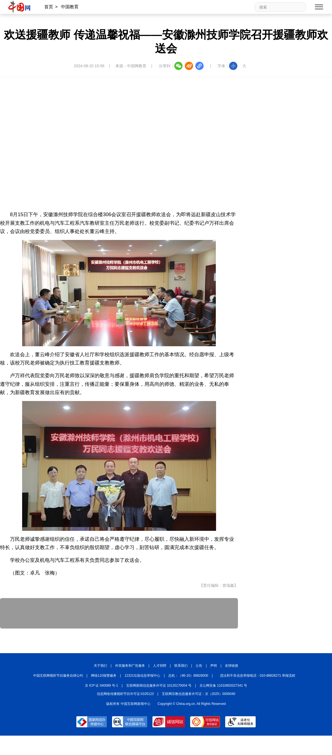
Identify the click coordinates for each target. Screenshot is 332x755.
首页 (48, 6)
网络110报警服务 (103, 676)
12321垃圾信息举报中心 (142, 676)
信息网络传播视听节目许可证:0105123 (125, 694)
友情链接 (231, 666)
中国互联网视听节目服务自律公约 (58, 676)
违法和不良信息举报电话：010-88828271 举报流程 (257, 676)
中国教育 (70, 6)
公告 (199, 666)
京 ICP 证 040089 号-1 (101, 685)
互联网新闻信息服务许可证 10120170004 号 (158, 685)
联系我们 (181, 666)
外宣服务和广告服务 (130, 666)
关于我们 (100, 666)
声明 (213, 666)
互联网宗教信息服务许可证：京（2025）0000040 (198, 694)
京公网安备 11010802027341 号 (223, 685)
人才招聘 (159, 666)
